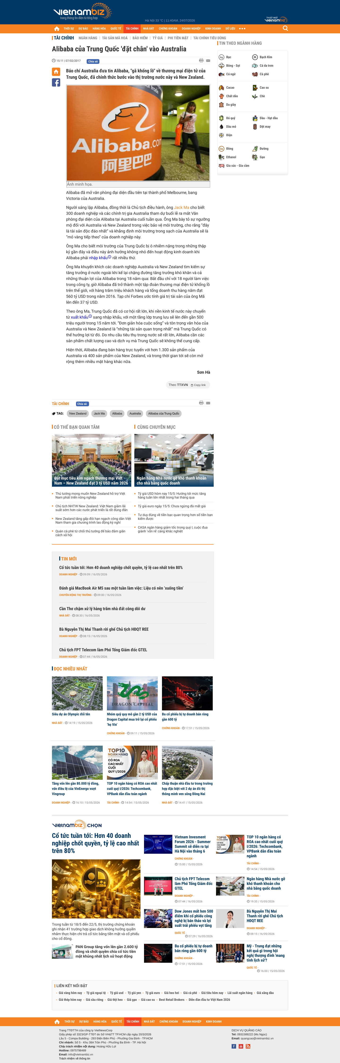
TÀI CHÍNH (132, 29)
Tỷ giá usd (116, 993)
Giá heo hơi (171, 993)
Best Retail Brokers (172, 1000)
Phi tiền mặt (178, 38)
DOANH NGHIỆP (191, 29)
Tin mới (69, 559)
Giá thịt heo (115, 1000)
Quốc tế (180, 933)
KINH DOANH (213, 29)
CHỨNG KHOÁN (168, 29)
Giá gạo (132, 1000)
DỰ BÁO (83, 29)
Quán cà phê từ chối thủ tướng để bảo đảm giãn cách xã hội (90, 533)
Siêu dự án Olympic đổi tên (71, 714)
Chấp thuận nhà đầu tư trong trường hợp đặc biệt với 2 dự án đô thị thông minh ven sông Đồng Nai (187, 788)
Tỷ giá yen (134, 993)
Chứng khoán (116, 733)
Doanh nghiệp (68, 574)
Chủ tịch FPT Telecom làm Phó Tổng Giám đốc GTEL (103, 649)
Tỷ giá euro (152, 993)
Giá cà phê (190, 993)
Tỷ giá (158, 38)
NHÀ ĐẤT (148, 29)
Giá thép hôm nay (70, 1000)
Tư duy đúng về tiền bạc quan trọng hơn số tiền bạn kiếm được (175, 517)
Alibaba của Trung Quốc (163, 413)
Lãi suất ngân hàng (240, 993)
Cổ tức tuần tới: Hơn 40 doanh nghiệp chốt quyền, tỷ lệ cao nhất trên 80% (121, 567)
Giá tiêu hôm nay (212, 993)
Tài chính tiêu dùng (209, 38)
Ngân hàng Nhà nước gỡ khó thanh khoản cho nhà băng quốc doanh (171, 481)
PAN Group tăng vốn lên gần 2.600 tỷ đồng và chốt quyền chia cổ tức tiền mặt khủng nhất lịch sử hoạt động (107, 951)
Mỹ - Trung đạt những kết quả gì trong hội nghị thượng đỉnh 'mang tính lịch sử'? (266, 953)
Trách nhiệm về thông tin (74, 1058)
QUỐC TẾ (115, 29)
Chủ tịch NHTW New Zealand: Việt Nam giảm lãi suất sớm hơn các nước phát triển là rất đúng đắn (91, 508)
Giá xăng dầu (265, 993)
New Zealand (77, 413)
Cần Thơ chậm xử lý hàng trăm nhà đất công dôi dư (102, 608)
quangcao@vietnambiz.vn (257, 1038)
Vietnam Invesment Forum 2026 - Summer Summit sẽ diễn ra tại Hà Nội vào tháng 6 (193, 844)
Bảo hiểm (140, 38)
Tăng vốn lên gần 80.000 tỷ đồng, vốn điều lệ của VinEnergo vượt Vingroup (75, 788)
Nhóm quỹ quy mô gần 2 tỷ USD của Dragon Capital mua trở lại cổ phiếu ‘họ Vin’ (132, 719)
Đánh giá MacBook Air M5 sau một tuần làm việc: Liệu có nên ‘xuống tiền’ (121, 588)
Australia (135, 413)
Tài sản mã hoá (115, 38)
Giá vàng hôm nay (70, 993)
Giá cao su (148, 1000)
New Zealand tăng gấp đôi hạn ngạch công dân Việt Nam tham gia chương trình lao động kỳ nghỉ (93, 521)
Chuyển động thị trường (75, 595)
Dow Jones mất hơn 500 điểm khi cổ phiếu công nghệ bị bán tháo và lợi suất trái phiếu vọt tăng (194, 918)
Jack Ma (181, 207)
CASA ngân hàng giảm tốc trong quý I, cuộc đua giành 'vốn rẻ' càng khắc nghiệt (173, 529)
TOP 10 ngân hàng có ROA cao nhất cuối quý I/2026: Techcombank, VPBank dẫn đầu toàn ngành (132, 788)
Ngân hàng (88, 38)
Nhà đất (64, 615)
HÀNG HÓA (99, 29)
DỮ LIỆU (230, 29)
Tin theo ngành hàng (240, 43)
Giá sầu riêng (94, 1000)
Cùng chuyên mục (156, 427)
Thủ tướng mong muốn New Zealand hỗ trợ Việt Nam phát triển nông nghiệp (90, 495)
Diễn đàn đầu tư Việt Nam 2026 (209, 1000)
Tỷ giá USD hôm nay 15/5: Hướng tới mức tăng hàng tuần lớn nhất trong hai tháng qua (172, 495)
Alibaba (117, 413)
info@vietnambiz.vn (80, 1054)
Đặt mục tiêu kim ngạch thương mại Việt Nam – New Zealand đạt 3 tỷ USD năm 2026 (91, 481)
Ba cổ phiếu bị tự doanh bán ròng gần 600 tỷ (185, 717)
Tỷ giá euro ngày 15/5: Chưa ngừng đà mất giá (172, 506)
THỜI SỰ (69, 29)
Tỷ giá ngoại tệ (96, 993)
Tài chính (64, 38)
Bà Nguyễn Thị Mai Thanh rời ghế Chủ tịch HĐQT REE (104, 629)
